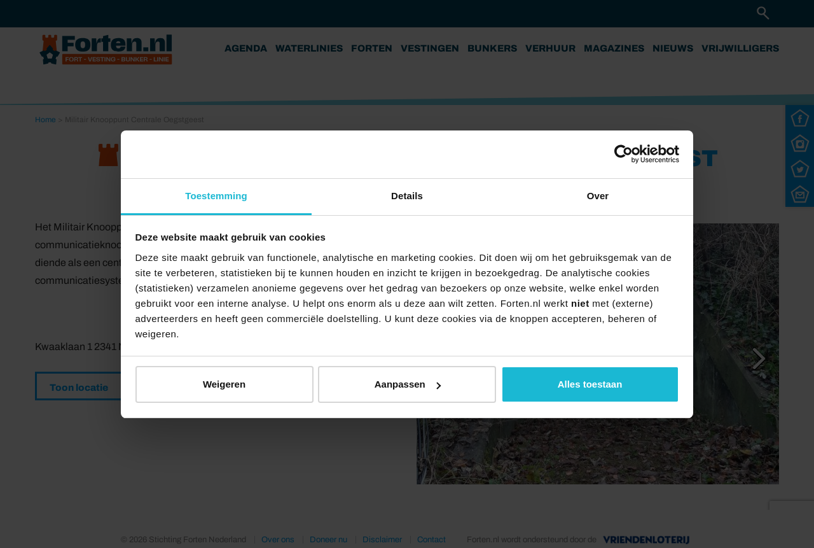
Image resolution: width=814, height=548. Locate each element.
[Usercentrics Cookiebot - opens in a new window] (623, 154)
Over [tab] (598, 195)
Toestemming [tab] (216, 195)
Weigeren (224, 384)
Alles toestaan (590, 384)
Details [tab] (407, 195)
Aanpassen (408, 384)
